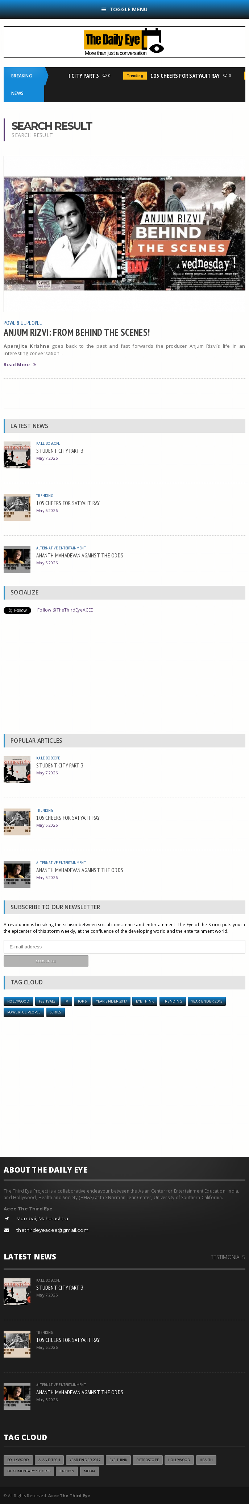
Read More (20, 364)
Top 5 (82, 1001)
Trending (137, 75)
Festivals (47, 1001)
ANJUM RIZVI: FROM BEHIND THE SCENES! (77, 332)
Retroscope (147, 1459)
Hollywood (18, 1001)
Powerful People (23, 322)
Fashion (66, 1471)
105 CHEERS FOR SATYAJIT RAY (187, 75)
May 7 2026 (47, 458)
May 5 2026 (47, 562)
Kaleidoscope (48, 443)
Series (55, 1012)
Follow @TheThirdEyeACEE (65, 610)
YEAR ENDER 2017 (111, 1001)
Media (90, 1471)
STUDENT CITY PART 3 (76, 75)
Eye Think (145, 1001)
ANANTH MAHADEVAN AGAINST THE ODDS (79, 555)
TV (66, 1001)
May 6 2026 (47, 510)
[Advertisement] (124, 676)
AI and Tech (49, 1459)
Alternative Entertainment (61, 548)
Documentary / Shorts (28, 1471)
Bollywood (18, 1459)
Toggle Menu (124, 9)
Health (206, 1459)
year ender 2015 (206, 1001)
